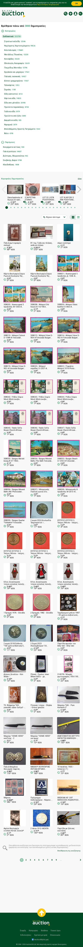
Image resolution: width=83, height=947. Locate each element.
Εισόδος (75, 14)
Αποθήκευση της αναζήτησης (69, 851)
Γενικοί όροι (55, 930)
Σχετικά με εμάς (40, 935)
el (80, 13)
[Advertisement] (41, 885)
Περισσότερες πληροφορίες (48, 4)
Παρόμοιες (10, 142)
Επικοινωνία (55, 935)
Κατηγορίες (10, 31)
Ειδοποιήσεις (25, 935)
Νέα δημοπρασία (70, 14)
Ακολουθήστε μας (41, 939)
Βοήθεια (44, 930)
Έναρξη (23, 930)
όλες (80, 179)
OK (76, 3)
